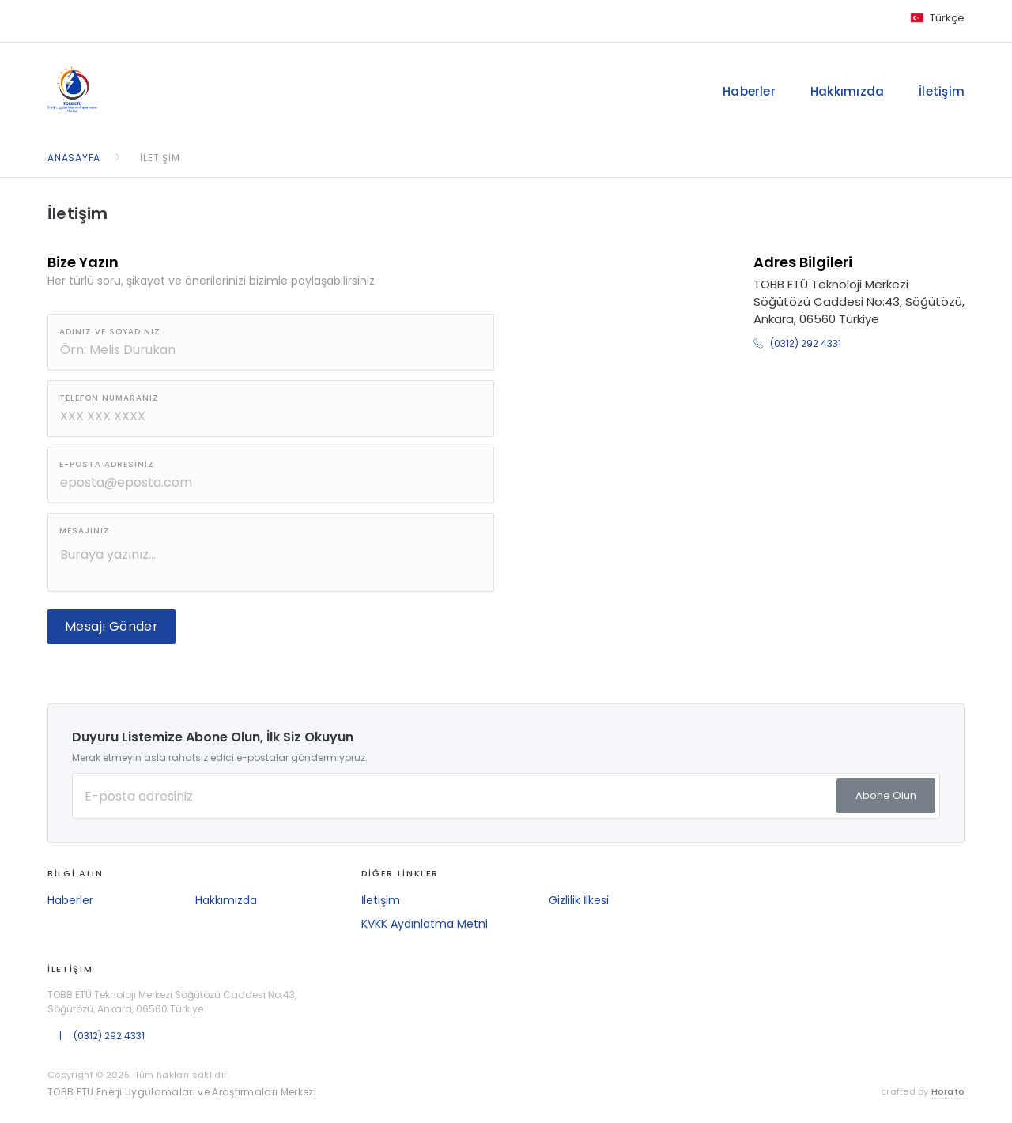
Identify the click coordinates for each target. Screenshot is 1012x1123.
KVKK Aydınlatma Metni (424, 924)
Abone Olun (885, 795)
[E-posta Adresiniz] (506, 796)
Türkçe (947, 17)
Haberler (749, 91)
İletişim (942, 91)
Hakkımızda (847, 91)
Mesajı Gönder (111, 626)
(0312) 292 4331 (797, 343)
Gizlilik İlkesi (579, 900)
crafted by (923, 1092)
